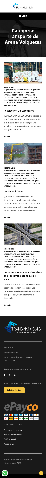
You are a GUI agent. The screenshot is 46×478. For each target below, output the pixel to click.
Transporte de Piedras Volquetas (17, 103)
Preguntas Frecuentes (13, 430)
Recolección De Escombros (19, 111)
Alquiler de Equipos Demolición (17, 90)
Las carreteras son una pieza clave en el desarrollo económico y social (23, 276)
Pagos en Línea (10, 444)
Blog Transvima (27, 92)
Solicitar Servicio (14, 390)
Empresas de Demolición (13, 95)
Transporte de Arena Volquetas (27, 100)
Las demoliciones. (14, 192)
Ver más (7, 136)
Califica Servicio (10, 439)
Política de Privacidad (13, 434)
